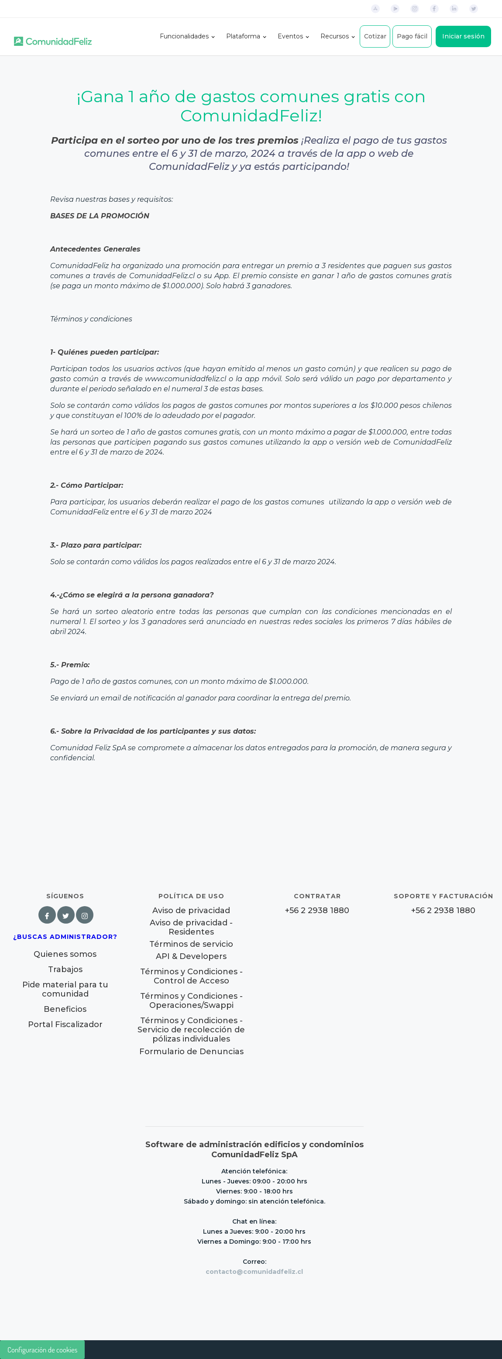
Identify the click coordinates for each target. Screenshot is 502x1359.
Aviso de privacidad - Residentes (191, 927)
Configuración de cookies (42, 1349)
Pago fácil (412, 36)
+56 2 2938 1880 (317, 910)
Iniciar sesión (463, 36)
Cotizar (375, 36)
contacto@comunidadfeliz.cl (254, 1272)
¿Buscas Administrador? (65, 937)
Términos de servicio (191, 944)
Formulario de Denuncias (191, 1051)
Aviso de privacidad (191, 910)
